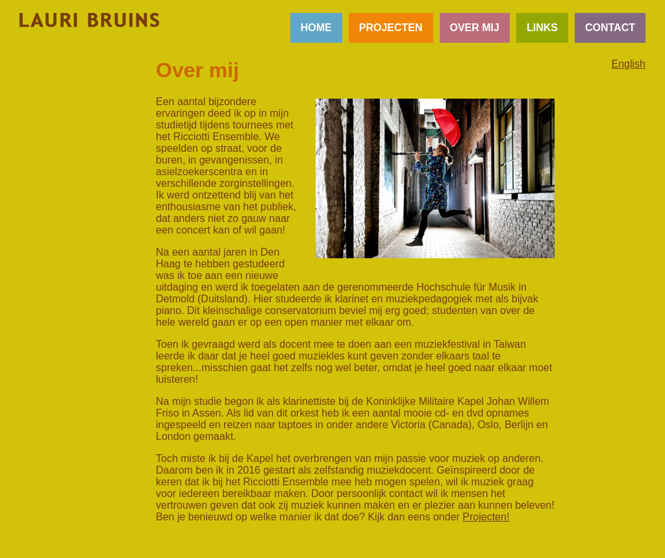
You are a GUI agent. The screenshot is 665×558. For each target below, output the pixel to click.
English (629, 63)
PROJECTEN (391, 27)
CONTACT (610, 27)
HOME (316, 27)
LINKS (542, 27)
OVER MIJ (474, 27)
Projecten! (485, 516)
